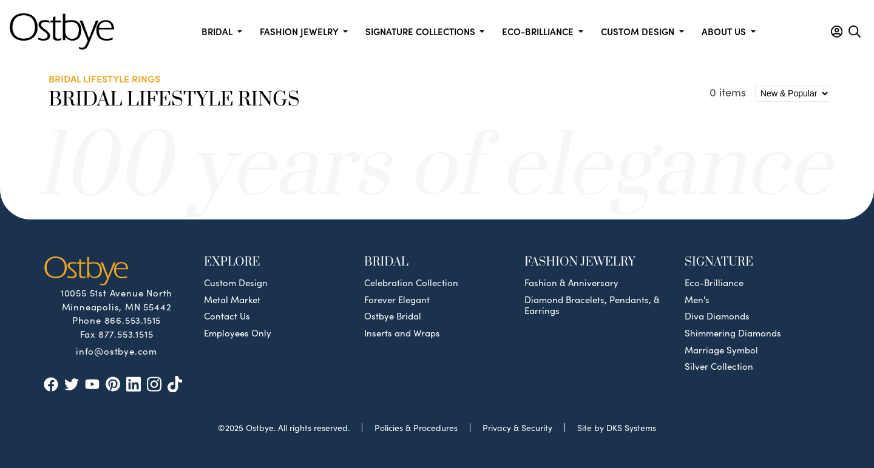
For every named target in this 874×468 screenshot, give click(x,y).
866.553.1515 (132, 319)
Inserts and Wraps (402, 332)
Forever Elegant (397, 299)
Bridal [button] (218, 31)
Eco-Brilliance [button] (539, 31)
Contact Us (227, 315)
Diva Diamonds (717, 315)
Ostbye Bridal (392, 315)
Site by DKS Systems (616, 427)
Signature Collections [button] (421, 31)
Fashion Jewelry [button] (300, 31)
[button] (836, 31)
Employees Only (237, 332)
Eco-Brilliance (714, 282)
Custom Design (236, 282)
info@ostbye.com (116, 350)
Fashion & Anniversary (571, 282)
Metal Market (232, 299)
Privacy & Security (517, 427)
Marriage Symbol (721, 349)
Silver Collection (719, 366)
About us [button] (725, 31)
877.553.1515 (126, 333)
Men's (697, 299)
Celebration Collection (411, 282)
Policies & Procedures (416, 427)
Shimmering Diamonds (733, 332)
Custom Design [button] (639, 31)
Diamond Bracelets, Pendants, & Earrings (592, 305)
